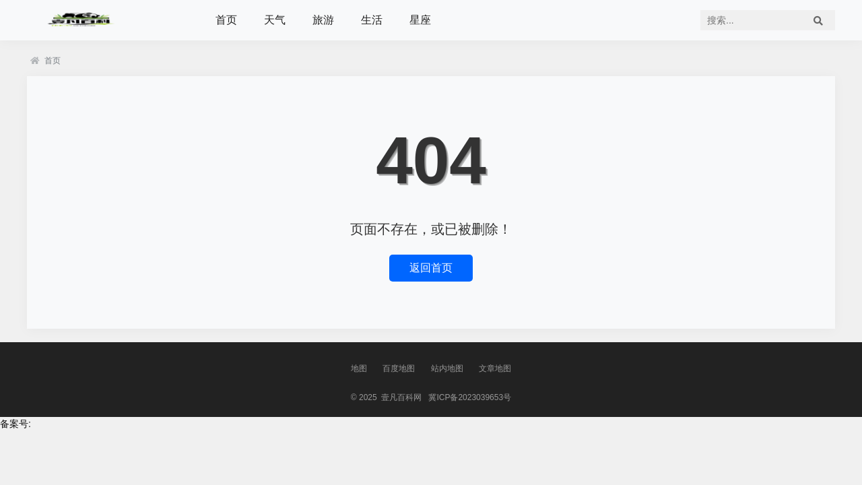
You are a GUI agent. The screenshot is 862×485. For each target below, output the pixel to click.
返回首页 (431, 267)
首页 (226, 20)
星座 (420, 20)
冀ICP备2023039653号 (469, 397)
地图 (359, 368)
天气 (275, 20)
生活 (372, 20)
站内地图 (447, 368)
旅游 (323, 20)
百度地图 (399, 368)
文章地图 (495, 368)
